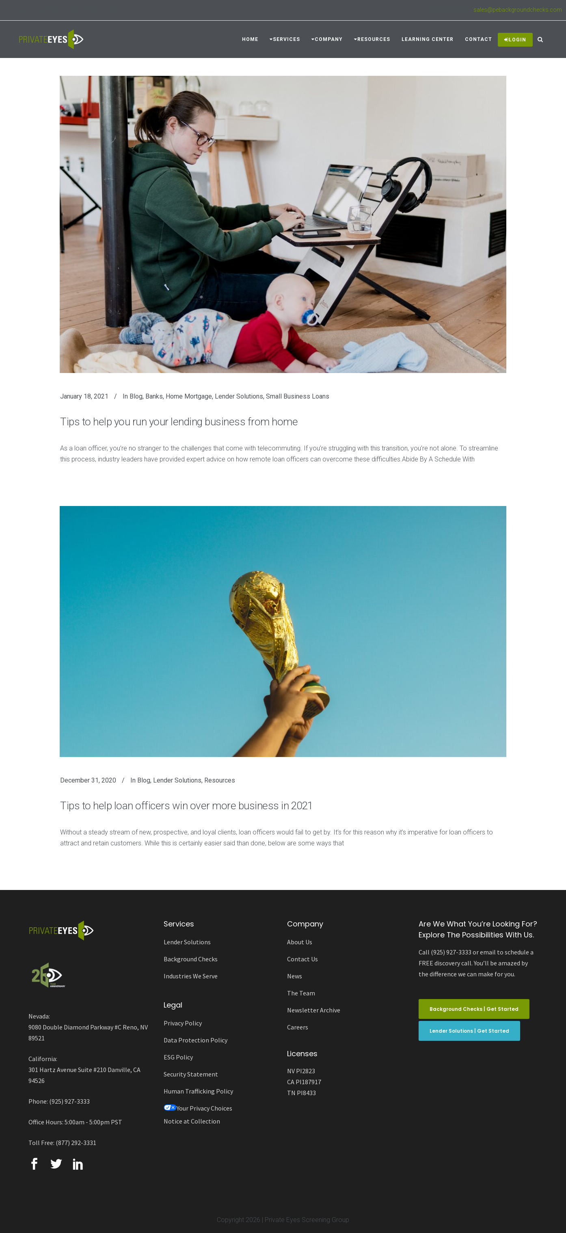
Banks (154, 396)
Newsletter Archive (313, 1010)
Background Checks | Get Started (474, 1009)
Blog (136, 396)
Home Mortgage (189, 396)
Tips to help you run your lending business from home (179, 422)
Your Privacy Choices (198, 1108)
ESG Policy (178, 1057)
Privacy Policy (183, 1023)
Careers (297, 1027)
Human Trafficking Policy (198, 1091)
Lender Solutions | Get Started (469, 1030)
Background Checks (191, 959)
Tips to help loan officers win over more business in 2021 (186, 806)
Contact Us (302, 959)
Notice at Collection (192, 1121)
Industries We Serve (191, 976)
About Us (299, 942)
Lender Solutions (239, 396)
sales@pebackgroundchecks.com (517, 9)
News (294, 976)
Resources (219, 780)
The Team (301, 993)
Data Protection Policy (195, 1040)
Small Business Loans (297, 396)
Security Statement (191, 1074)
